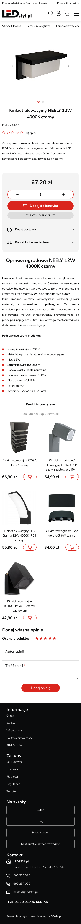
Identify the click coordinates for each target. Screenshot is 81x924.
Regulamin (13, 784)
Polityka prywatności (19, 738)
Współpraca (14, 731)
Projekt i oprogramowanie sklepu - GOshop (33, 916)
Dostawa (12, 769)
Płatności (12, 777)
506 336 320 (21, 875)
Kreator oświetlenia (13, 3)
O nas (10, 716)
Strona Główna (11, 26)
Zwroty (11, 791)
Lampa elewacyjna (68, 26)
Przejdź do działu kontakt (28, 902)
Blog (41, 821)
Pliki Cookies (14, 745)
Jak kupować (14, 762)
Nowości (43, 3)
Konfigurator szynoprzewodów (40, 844)
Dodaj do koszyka (44, 205)
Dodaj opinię (40, 688)
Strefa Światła (41, 833)
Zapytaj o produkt (40, 215)
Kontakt (11, 723)
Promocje (31, 3)
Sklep (40, 810)
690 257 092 (21, 884)
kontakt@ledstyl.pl (25, 892)
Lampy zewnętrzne (39, 26)
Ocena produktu (15, 638)
